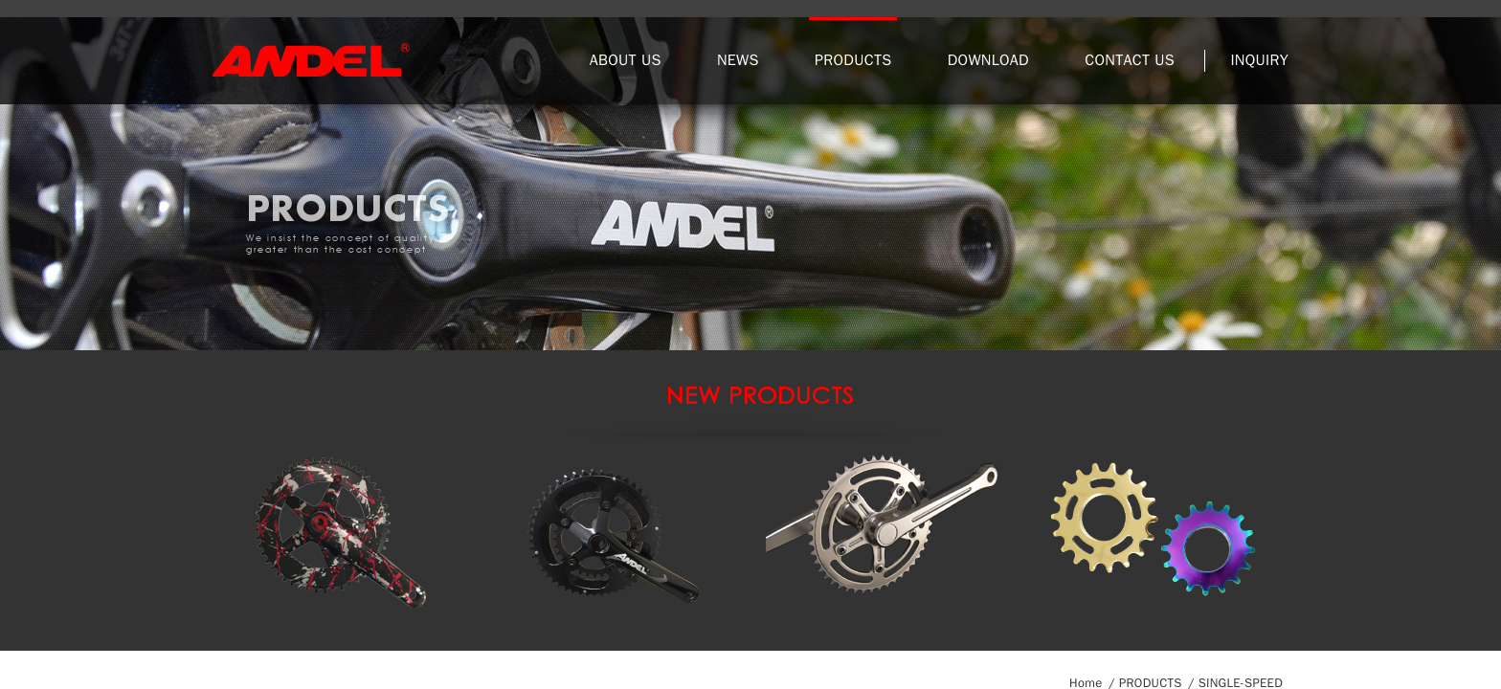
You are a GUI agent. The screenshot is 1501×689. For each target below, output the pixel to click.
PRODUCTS (853, 60)
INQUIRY (1259, 60)
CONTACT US (1130, 60)
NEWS (738, 60)
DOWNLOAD (988, 60)
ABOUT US (625, 60)
